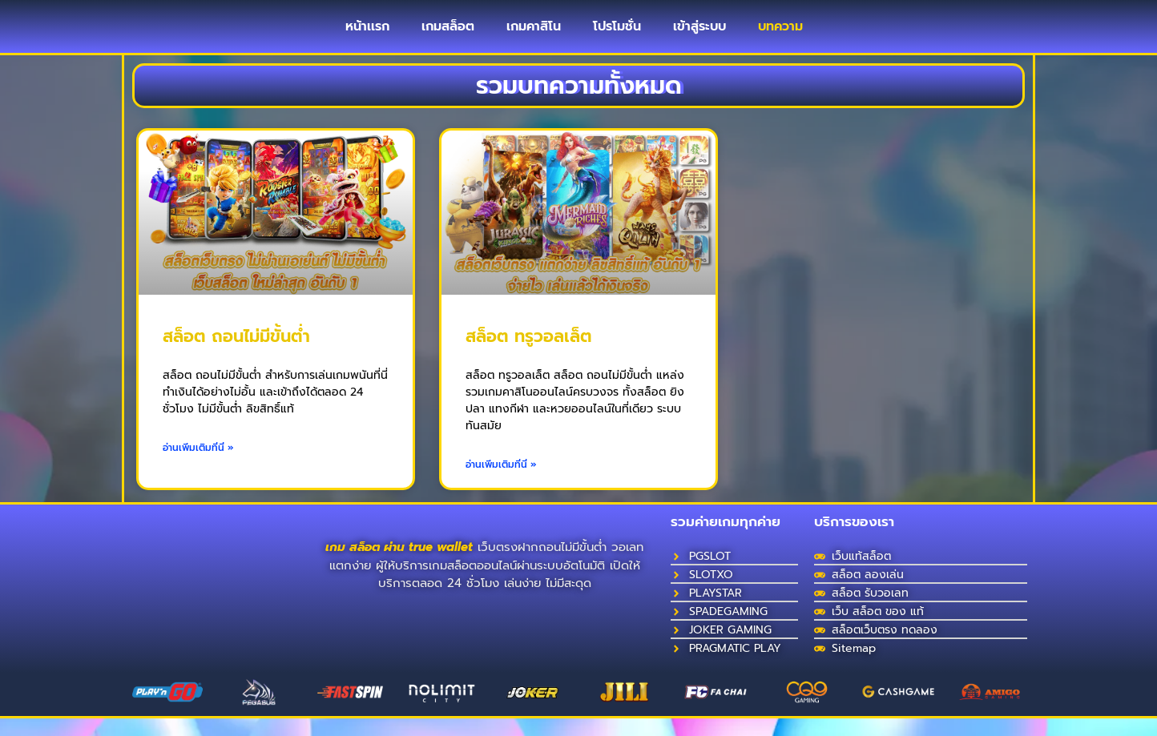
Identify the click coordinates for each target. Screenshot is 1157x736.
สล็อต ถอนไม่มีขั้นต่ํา (236, 354)
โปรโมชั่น (617, 35)
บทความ (780, 35)
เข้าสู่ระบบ (699, 35)
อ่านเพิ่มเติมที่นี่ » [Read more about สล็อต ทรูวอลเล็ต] (501, 482)
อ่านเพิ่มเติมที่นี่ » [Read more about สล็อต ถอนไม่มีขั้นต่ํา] (198, 465)
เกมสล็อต (447, 35)
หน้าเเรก (367, 35)
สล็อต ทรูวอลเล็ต (529, 354)
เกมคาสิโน (533, 35)
